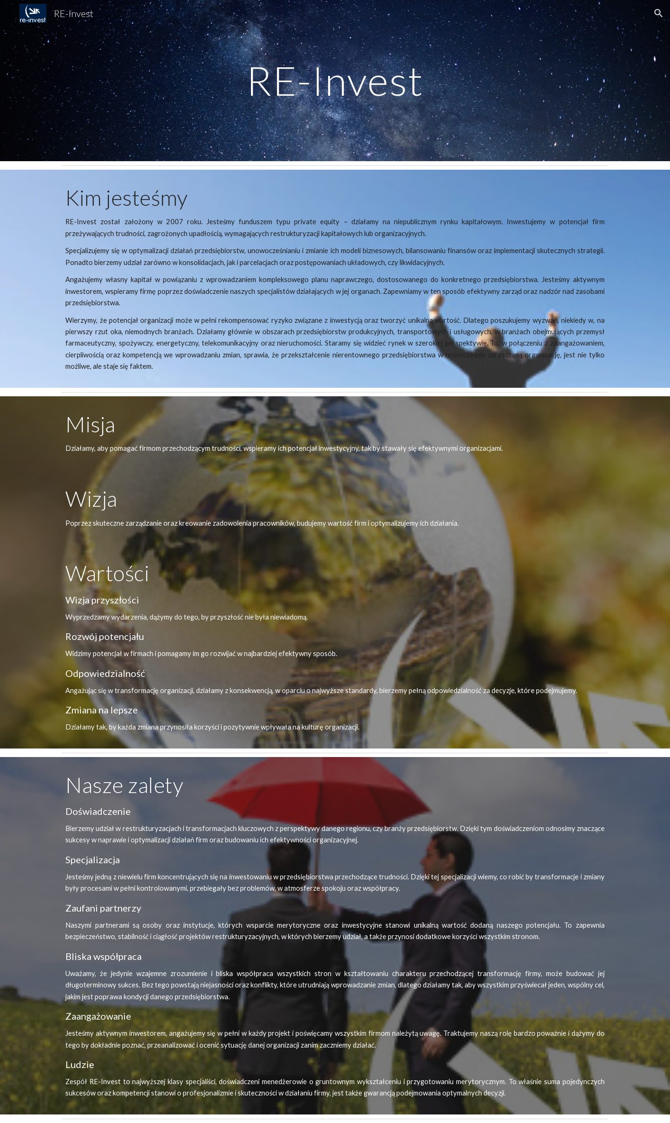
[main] (335, 80)
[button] (658, 13)
